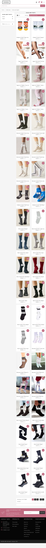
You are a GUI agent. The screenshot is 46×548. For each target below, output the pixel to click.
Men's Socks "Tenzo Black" (23, 327)
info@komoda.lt (6, 534)
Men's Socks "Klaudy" (23, 230)
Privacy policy (27, 535)
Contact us (26, 541)
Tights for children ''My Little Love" (24, 85)
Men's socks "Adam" (38, 448)
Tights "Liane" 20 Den (23, 61)
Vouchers (37, 535)
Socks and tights (7, 14)
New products (15, 529)
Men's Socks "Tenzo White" (38, 327)
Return (25, 533)
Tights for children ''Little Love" (39, 85)
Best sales (14, 531)
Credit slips (37, 531)
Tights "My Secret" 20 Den (38, 61)
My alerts (37, 537)
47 (40, 504)
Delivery (25, 531)
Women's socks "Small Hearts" (23, 158)
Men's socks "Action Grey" (23, 472)
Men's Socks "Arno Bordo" (38, 279)
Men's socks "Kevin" (23, 448)
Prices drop (14, 527)
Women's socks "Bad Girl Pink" (38, 376)
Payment (26, 529)
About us (26, 527)
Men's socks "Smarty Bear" (38, 424)
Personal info (38, 527)
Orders (36, 529)
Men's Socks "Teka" (23, 303)
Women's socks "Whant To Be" (23, 376)
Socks (3, 16)
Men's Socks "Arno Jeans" (23, 255)
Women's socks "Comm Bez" (38, 134)
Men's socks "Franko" (38, 472)
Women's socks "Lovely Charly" (39, 351)
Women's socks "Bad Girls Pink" (23, 400)
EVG (17, 546)
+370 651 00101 (6, 532)
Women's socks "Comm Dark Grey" (24, 134)
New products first (37, 15)
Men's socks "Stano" (23, 496)
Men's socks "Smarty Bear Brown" (24, 424)
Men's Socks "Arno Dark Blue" (23, 279)
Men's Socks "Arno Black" (38, 303)
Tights (3, 18)
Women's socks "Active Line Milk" (24, 182)
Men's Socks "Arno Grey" (38, 255)
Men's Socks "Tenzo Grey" (23, 351)
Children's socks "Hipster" (38, 37)
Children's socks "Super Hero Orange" (25, 37)
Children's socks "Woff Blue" (38, 206)
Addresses (37, 533)
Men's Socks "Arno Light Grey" (38, 230)
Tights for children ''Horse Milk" (23, 110)
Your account (40, 524)
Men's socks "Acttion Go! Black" (39, 496)
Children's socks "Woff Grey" (23, 206)
